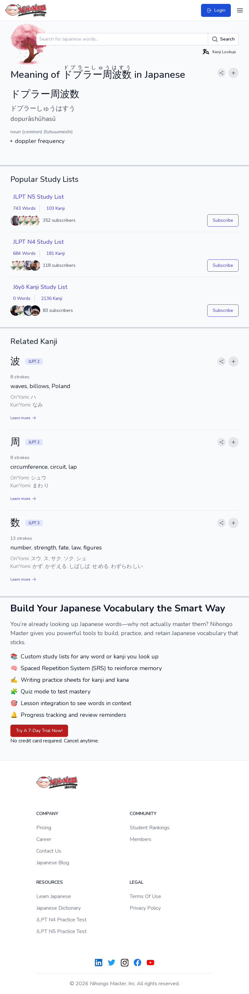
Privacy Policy (145, 908)
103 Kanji (55, 208)
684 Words (24, 253)
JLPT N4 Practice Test (61, 919)
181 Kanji (55, 253)
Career (43, 839)
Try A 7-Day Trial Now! (39, 731)
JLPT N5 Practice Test (61, 931)
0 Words (21, 298)
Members (140, 839)
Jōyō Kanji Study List (40, 287)
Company (47, 814)
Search (223, 39)
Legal (136, 882)
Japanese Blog (52, 862)
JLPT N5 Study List (38, 197)
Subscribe (223, 220)
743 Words (24, 208)
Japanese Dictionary (58, 908)
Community (143, 814)
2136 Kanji (51, 298)
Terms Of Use (145, 896)
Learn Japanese (53, 896)
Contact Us (48, 851)
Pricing (43, 827)
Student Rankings (150, 827)
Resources (49, 882)
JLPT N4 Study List (38, 242)
